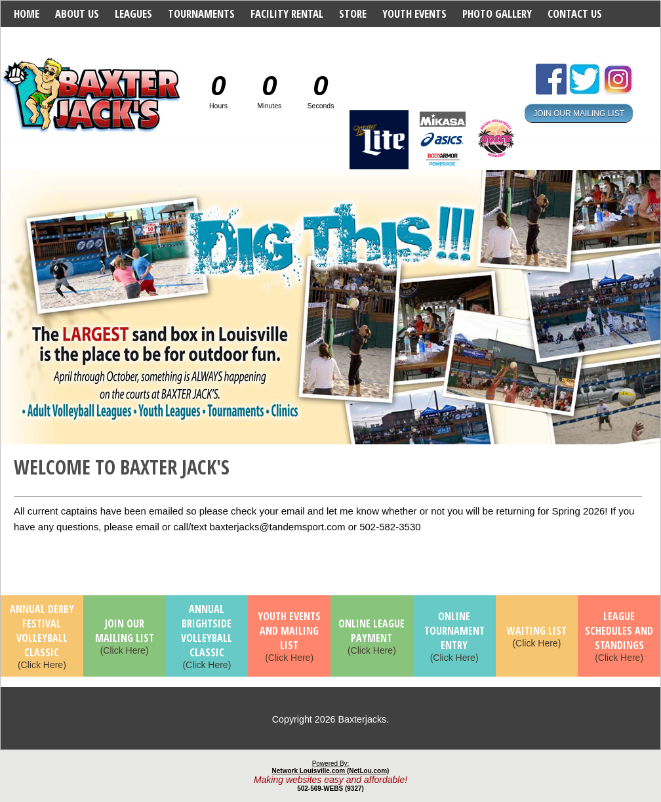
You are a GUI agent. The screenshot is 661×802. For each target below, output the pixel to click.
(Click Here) (42, 637)
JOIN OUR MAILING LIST (578, 112)
